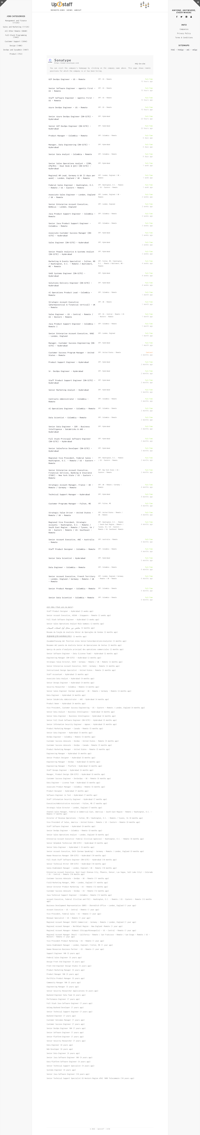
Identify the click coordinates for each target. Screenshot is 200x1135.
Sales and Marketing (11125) (16, 27)
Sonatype (62, 60)
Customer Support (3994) (16, 41)
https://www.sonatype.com (66, 63)
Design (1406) (16, 45)
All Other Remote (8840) (16, 31)
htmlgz (181, 50)
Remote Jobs (58, 10)
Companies (184, 29)
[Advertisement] (100, 33)
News (69, 10)
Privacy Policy (184, 33)
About (78, 10)
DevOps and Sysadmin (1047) (16, 50)
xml (188, 50)
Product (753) (16, 54)
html (173, 50)
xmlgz (194, 50)
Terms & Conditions (184, 37)
